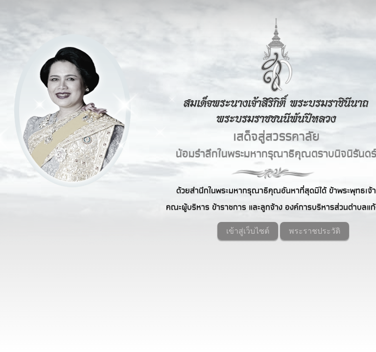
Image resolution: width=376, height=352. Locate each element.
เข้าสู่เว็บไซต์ (247, 231)
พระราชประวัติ (314, 231)
